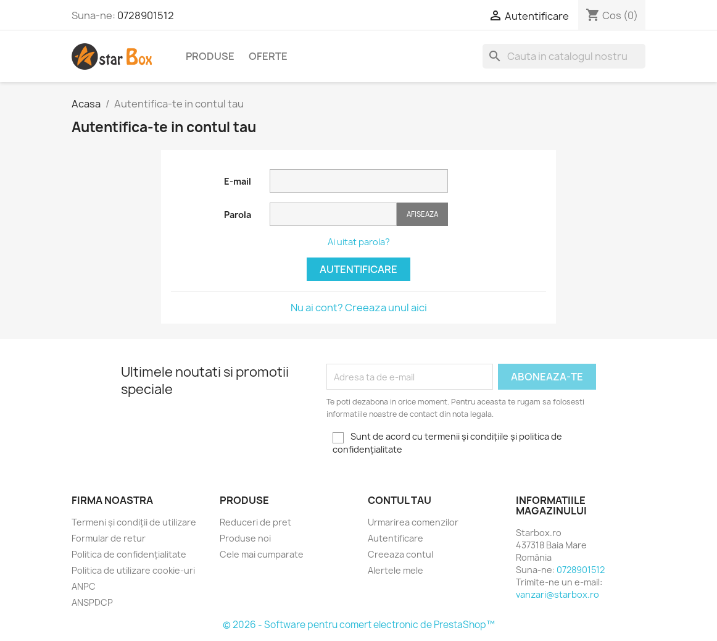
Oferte (268, 56)
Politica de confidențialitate (129, 554)
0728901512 (145, 15)
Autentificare (358, 269)
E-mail (237, 181)
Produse (210, 56)
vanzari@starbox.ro (557, 594)
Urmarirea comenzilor (413, 522)
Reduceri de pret (255, 522)
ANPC (84, 586)
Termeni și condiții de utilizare (134, 522)
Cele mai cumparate (262, 554)
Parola (237, 214)
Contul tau (399, 500)
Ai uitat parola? (359, 242)
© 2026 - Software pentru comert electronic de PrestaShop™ (359, 624)
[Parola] (333, 215)
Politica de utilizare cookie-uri (133, 570)
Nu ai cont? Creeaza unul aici (359, 307)
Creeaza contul (400, 554)
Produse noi (245, 538)
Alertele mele (395, 570)
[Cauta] (564, 56)
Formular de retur (109, 538)
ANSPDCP (92, 602)
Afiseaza (422, 214)
